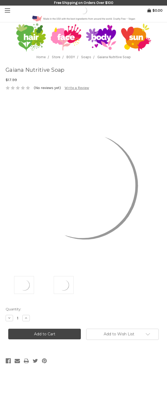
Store (56, 57)
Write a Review (77, 88)
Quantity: (13, 309)
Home (41, 57)
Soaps (86, 57)
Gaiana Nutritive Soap (114, 57)
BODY (70, 57)
